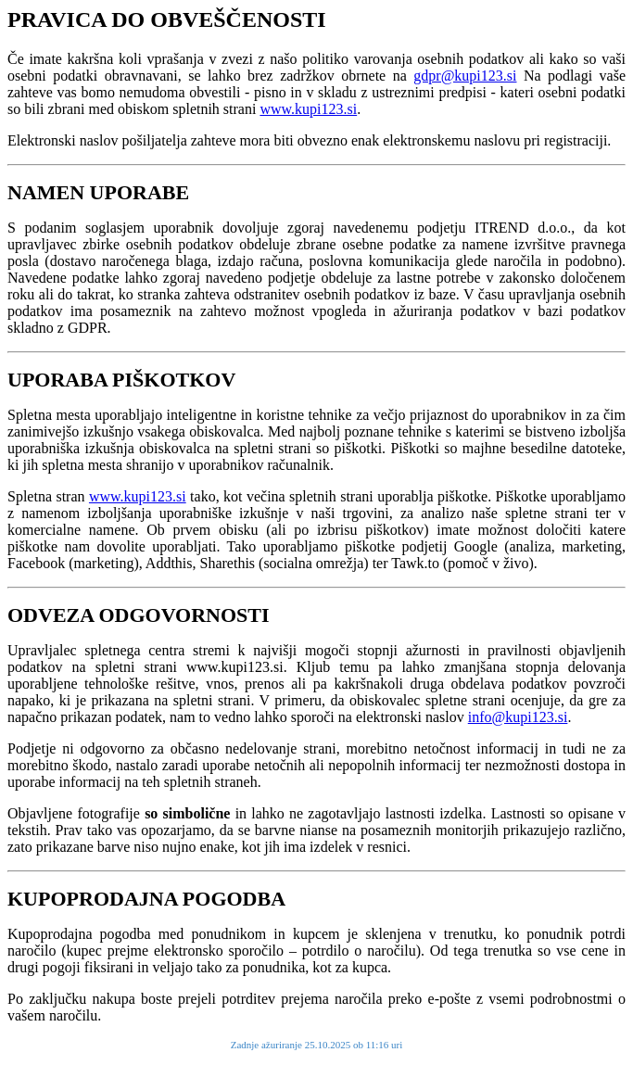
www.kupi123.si (308, 109)
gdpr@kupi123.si (464, 75)
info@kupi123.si (518, 717)
